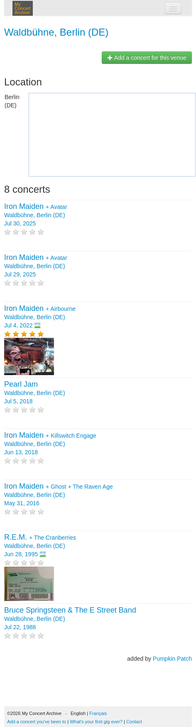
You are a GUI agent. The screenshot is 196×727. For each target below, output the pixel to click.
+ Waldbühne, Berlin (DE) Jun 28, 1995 (40, 545)
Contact (134, 721)
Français (98, 713)
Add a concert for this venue (146, 57)
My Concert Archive (23, 8)
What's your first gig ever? (96, 721)
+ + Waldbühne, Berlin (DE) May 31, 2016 (58, 494)
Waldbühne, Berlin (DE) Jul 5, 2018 (34, 393)
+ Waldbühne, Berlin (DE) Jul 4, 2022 (40, 317)
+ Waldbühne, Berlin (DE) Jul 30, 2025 (35, 215)
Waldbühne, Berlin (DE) (56, 32)
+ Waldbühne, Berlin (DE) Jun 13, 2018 (50, 444)
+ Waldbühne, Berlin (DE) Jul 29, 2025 (35, 266)
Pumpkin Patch (172, 658)
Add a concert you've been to (36, 721)
